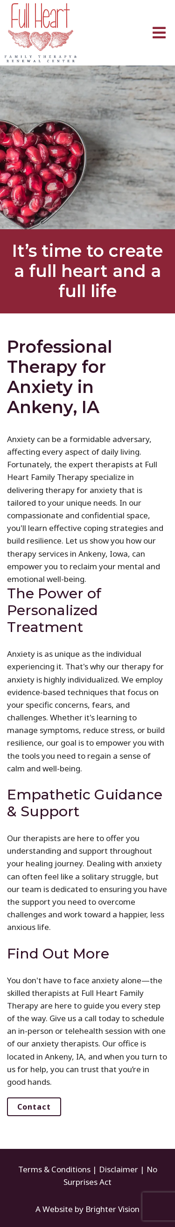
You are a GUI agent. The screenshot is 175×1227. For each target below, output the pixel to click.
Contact (34, 1107)
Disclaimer (118, 1169)
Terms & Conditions (54, 1169)
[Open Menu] (159, 32)
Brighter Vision (112, 1209)
